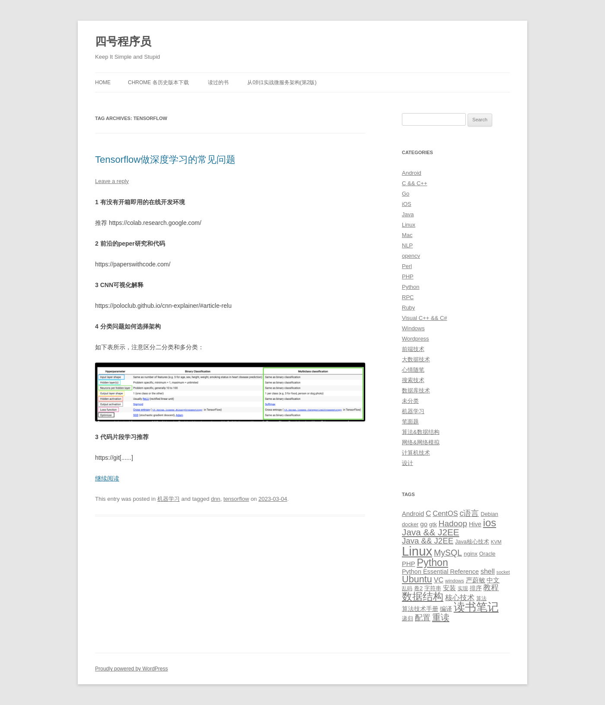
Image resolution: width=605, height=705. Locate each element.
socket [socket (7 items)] (503, 572)
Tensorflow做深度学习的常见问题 (165, 159)
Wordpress (415, 338)
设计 (407, 463)
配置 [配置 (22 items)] (422, 617)
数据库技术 (416, 390)
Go (405, 193)
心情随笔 (413, 370)
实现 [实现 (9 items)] (463, 588)
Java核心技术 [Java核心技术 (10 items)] (472, 541)
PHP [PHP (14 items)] (408, 563)
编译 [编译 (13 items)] (446, 608)
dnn (215, 499)
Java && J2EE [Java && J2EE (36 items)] (430, 532)
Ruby (408, 307)
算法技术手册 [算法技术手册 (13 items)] (420, 608)
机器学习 (168, 499)
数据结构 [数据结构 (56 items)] (422, 596)
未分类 (410, 401)
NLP (407, 245)
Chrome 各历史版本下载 (158, 82)
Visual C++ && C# (424, 318)
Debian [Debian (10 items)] (489, 514)
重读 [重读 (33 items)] (440, 617)
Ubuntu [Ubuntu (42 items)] (417, 579)
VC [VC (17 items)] (438, 580)
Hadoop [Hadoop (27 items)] (453, 523)
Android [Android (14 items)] (413, 513)
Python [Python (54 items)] (432, 562)
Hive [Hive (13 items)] (475, 524)
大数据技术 (416, 359)
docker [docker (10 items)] (410, 524)
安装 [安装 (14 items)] (449, 588)
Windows (413, 328)
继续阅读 (107, 478)
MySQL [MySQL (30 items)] (448, 552)
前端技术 (413, 349)
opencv (411, 256)
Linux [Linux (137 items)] (417, 551)
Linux (408, 224)
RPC (408, 297)
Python (410, 287)
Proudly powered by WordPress (131, 669)
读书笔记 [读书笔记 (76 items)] (476, 607)
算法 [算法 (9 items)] (481, 598)
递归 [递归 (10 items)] (407, 618)
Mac (407, 235)
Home (103, 82)
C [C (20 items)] (428, 513)
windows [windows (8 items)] (454, 580)
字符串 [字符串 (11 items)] (432, 588)
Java (408, 214)
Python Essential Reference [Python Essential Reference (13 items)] (440, 571)
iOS (406, 204)
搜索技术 (413, 380)
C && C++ (414, 183)
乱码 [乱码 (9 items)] (407, 588)
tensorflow (236, 499)
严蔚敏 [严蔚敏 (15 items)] (475, 580)
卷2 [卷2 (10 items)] (418, 588)
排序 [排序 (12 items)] (476, 588)
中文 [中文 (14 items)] (493, 580)
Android (411, 173)
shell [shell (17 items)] (488, 571)
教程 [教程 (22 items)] (491, 587)
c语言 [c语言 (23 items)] (469, 513)
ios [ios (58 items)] (489, 522)
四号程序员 (123, 41)
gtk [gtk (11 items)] (433, 524)
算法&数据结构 (420, 432)
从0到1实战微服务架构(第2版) (281, 82)
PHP (408, 276)
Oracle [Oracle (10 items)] (487, 553)
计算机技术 (416, 452)
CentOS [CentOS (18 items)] (445, 513)
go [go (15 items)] (423, 524)
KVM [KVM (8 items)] (496, 541)
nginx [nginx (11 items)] (471, 553)
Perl (407, 266)
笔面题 (410, 421)
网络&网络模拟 (420, 442)
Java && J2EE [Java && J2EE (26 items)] (427, 540)
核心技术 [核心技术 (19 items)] (459, 598)
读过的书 (218, 82)
